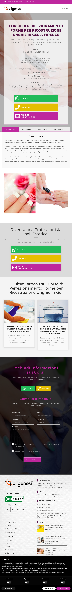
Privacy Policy (44, 506)
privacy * (26, 448)
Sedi (8, 548)
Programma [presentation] (26, 131)
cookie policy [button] (18, 566)
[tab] (10, 131)
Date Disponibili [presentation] (60, 131)
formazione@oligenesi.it (52, 489)
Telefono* (15, 421)
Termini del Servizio (45, 519)
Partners (10, 552)
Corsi (9, 527)
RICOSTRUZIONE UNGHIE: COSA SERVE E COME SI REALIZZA (55, 529)
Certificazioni (12, 555)
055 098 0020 (51, 487)
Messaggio (15, 428)
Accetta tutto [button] (63, 588)
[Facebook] (12, 511)
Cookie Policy (44, 509)
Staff (9, 545)
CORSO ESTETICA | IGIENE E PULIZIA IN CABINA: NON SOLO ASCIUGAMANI (19, 331)
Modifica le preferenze (47, 512)
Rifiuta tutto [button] (49, 588)
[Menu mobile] (65, 9)
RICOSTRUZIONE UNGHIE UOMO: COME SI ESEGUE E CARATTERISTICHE (55, 541)
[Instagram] (18, 511)
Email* (39, 414)
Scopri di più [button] (8, 588)
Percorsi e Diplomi (14, 531)
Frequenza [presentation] (42, 131)
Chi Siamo (11, 542)
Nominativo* (16, 414)
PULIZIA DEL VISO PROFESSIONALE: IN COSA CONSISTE (55, 552)
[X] (7, 511)
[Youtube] (23, 511)
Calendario (11, 534)
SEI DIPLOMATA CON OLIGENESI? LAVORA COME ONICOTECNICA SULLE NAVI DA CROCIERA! (53, 332)
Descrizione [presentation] (10, 131)
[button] (69, 559)
